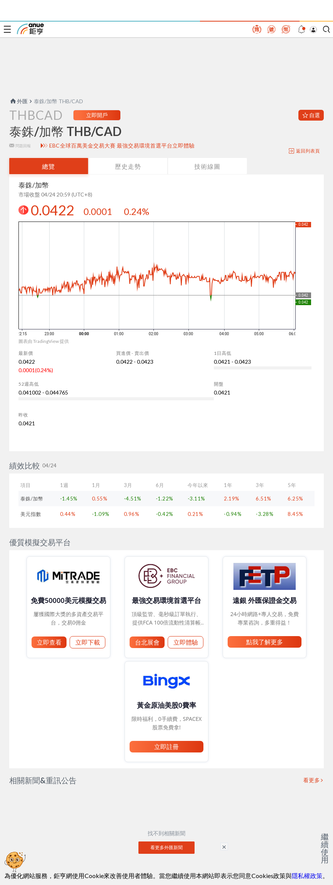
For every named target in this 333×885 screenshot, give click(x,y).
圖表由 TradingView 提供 (43, 341)
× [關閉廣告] (224, 846)
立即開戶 (97, 115)
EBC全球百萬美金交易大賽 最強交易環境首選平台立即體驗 (122, 145)
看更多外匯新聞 (166, 847)
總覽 (48, 166)
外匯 (18, 101)
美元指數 (30, 514)
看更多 (311, 780)
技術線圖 (207, 166)
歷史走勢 (128, 166)
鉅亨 (30, 29)
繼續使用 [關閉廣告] (325, 848)
